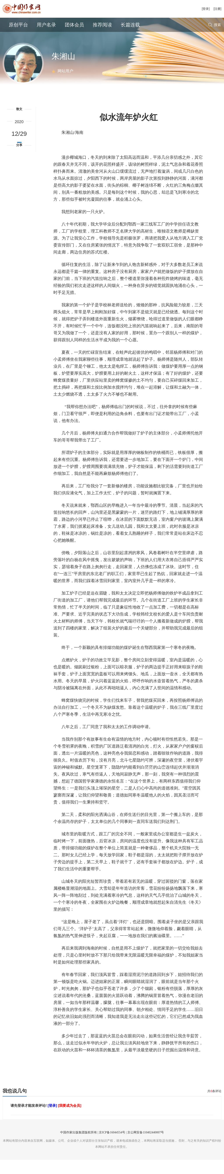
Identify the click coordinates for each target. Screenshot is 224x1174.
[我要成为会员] (69, 1120)
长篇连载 (130, 25)
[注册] (217, 8)
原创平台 (18, 25)
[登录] (206, 8)
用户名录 (46, 25)
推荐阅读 (102, 25)
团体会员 (74, 25)
